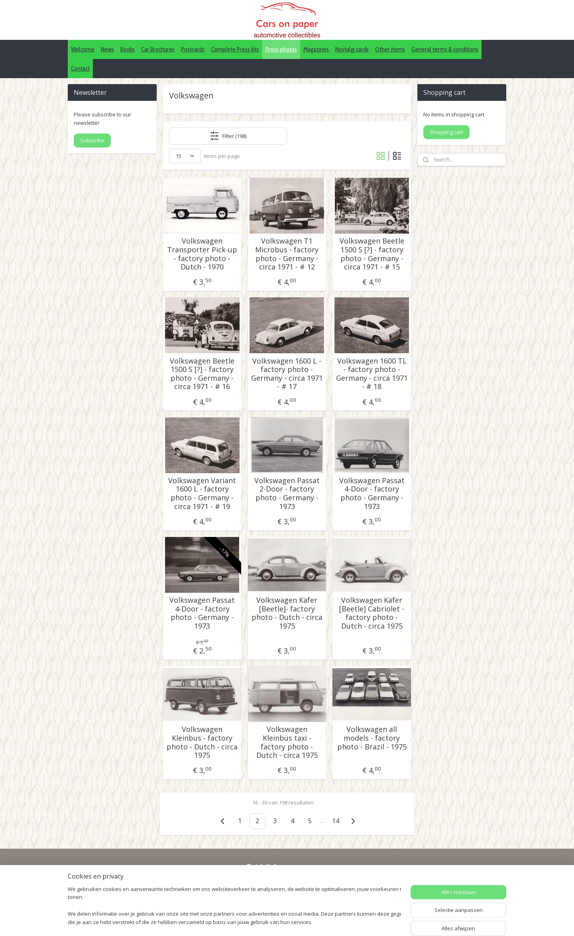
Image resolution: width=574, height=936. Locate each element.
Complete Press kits (235, 49)
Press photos (281, 49)
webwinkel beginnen (331, 921)
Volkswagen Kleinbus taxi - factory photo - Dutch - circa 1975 (287, 742)
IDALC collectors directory (280, 881)
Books (127, 49)
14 (335, 820)
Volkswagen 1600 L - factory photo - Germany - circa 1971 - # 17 (287, 374)
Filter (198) (228, 136)
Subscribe (92, 140)
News (107, 49)
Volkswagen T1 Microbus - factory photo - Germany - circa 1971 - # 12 (286, 254)
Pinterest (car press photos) (282, 890)
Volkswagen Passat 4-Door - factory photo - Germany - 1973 (372, 493)
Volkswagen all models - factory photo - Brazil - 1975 (372, 738)
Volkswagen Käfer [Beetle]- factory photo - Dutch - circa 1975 (287, 613)
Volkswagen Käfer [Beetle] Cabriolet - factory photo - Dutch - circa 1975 (371, 613)
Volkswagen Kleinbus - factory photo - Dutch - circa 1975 (202, 742)
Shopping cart (446, 132)
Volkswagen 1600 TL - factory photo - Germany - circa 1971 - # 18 (372, 374)
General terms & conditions (444, 49)
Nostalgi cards (352, 49)
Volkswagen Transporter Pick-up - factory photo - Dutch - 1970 (202, 254)
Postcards (192, 49)
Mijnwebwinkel (401, 921)
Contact (80, 68)
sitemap (284, 921)
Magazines (316, 49)
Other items (390, 49)
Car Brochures (158, 49)
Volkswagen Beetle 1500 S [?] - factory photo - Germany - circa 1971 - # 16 (202, 374)
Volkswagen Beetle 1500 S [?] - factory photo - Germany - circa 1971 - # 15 (372, 254)
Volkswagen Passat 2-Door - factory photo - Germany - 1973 (287, 493)
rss (301, 921)
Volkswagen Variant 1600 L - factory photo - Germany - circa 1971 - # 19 (202, 493)
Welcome (82, 49)
